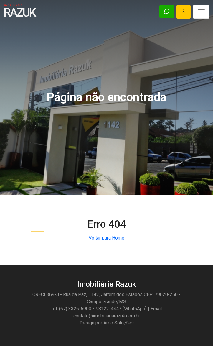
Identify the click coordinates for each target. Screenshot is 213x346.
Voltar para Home (106, 238)
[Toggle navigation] (201, 12)
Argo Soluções (118, 323)
